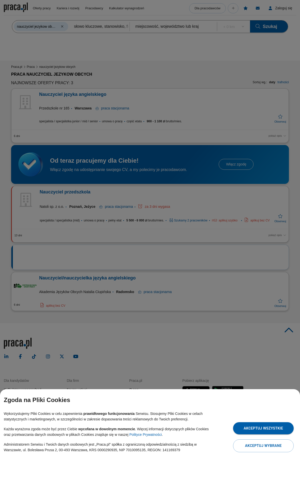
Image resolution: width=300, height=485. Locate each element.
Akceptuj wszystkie (263, 428)
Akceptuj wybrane (263, 446)
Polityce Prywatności (145, 435)
